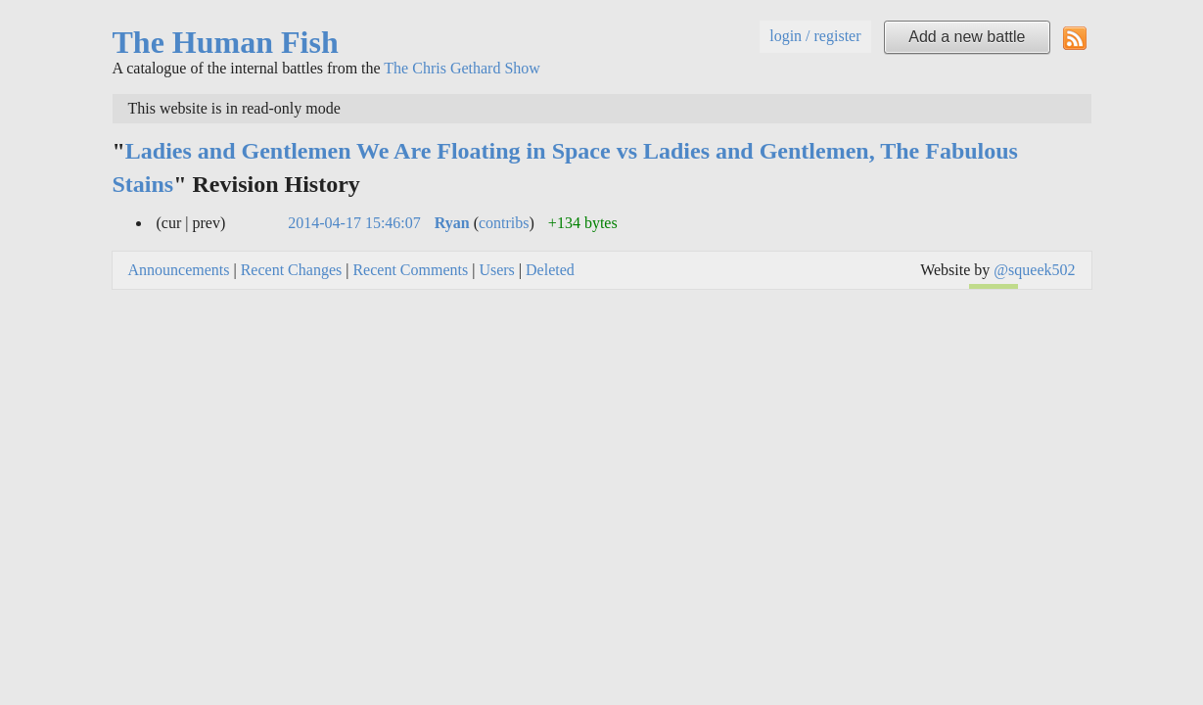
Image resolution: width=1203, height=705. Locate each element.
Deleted (550, 269)
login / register (814, 35)
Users (496, 269)
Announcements (179, 269)
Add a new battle (966, 36)
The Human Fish (226, 42)
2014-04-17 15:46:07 (354, 222)
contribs (504, 222)
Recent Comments (410, 269)
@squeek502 (1034, 269)
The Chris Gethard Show (462, 68)
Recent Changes (292, 269)
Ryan (452, 222)
